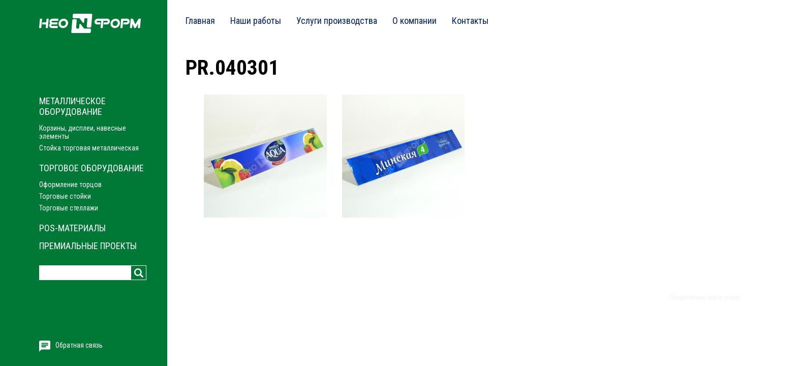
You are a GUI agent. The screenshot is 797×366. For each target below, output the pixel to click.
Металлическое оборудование (72, 106)
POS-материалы (72, 228)
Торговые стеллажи (68, 208)
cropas (732, 297)
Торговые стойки (65, 196)
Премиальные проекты (88, 245)
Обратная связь (79, 345)
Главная (200, 20)
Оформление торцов (70, 184)
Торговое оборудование (91, 168)
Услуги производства (336, 20)
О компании (414, 20)
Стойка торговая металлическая (89, 148)
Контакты (470, 20)
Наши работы (255, 20)
